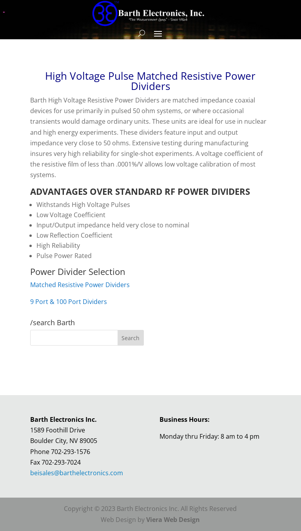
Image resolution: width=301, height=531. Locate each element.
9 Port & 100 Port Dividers (68, 301)
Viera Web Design (173, 519)
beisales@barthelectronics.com (76, 473)
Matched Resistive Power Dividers (80, 284)
